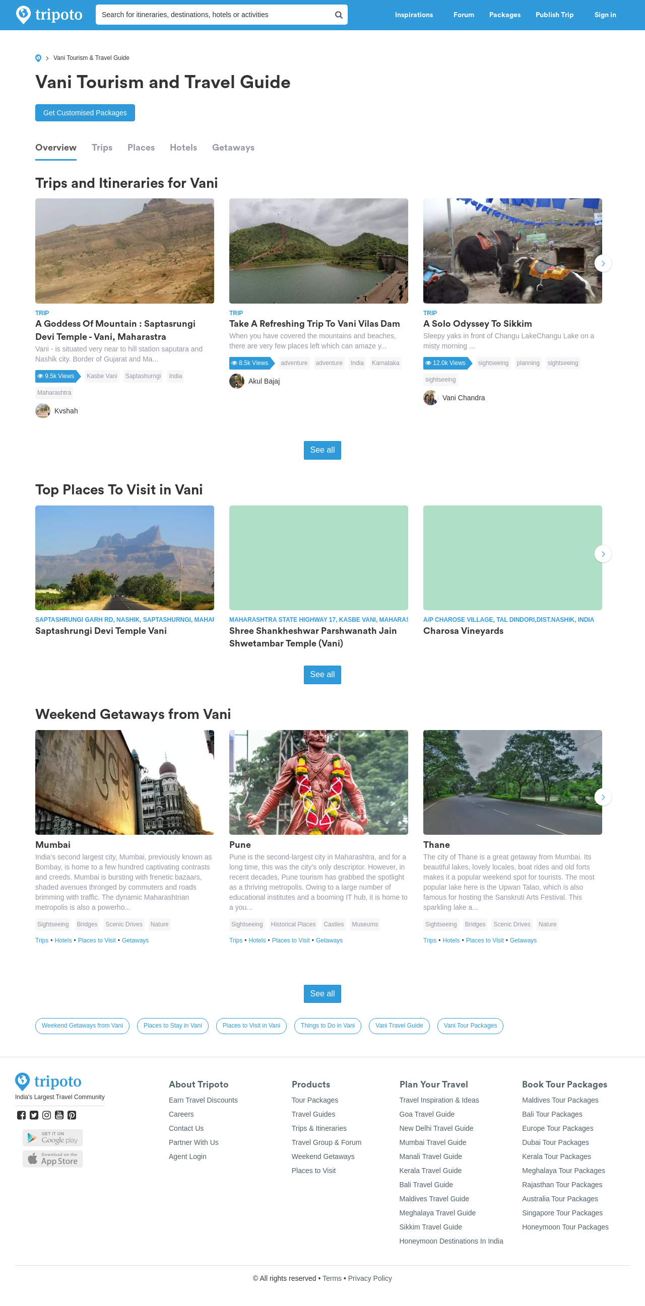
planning (528, 363)
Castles (334, 924)
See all (322, 450)
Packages (505, 15)
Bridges (87, 924)
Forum (464, 15)
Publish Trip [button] (557, 15)
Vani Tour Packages (470, 1025)
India (175, 376)
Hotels (183, 147)
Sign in (605, 15)
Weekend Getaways (323, 1156)
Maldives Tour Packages (560, 1100)
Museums (365, 924)
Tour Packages (315, 1100)
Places (141, 147)
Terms (332, 1278)
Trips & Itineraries (319, 1128)
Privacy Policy (370, 1278)
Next (603, 264)
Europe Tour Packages (557, 1128)
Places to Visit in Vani (251, 1025)
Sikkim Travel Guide (431, 1227)
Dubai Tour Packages (555, 1142)
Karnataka (386, 363)
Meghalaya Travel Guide (438, 1213)
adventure (294, 363)
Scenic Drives (123, 924)
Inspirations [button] (416, 15)
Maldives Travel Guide (435, 1199)
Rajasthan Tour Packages (562, 1185)
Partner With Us (194, 1142)
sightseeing (493, 363)
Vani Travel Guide (399, 1025)
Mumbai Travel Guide (433, 1142)
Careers (181, 1114)
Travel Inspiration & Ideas (439, 1100)
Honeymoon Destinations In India (451, 1241)
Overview (56, 147)
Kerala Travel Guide (431, 1171)
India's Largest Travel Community (60, 1097)
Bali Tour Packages (552, 1114)
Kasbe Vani (102, 376)
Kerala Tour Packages (556, 1156)
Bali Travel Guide (427, 1185)
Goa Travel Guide (427, 1114)
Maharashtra (54, 392)
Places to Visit (100, 940)
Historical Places (293, 924)
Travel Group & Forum (327, 1142)
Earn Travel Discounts (203, 1100)
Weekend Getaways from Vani (82, 1025)
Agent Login (188, 1156)
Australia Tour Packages (560, 1199)
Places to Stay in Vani (173, 1025)
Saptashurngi (143, 376)
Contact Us (186, 1128)
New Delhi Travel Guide (437, 1128)
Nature (160, 924)
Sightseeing (53, 924)
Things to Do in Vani (328, 1025)
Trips (102, 147)
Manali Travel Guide (431, 1156)
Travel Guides (314, 1114)
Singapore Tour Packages (562, 1213)
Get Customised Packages (85, 113)
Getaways (233, 147)
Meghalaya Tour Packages (563, 1171)
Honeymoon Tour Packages (565, 1227)
